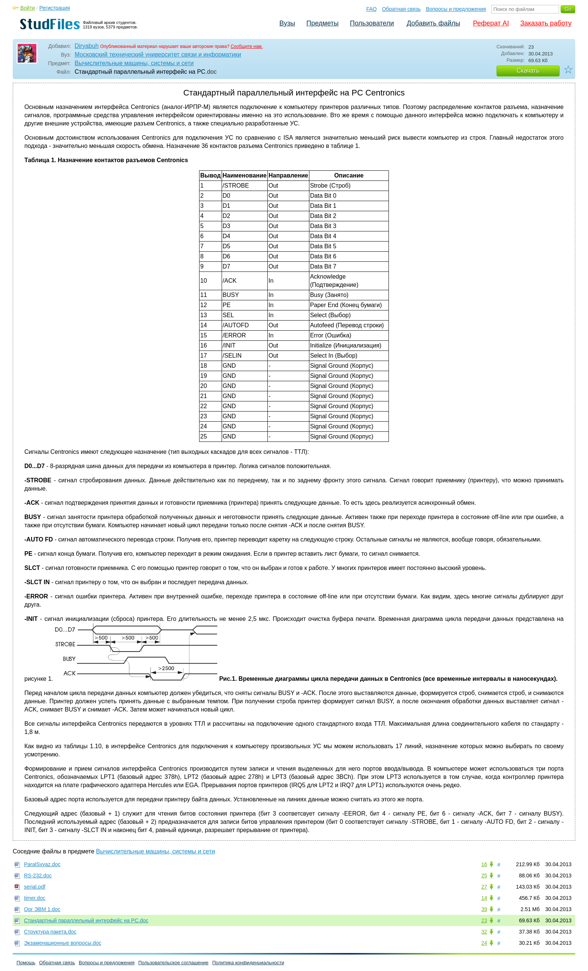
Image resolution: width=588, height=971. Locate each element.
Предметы (322, 23)
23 (484, 920)
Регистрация (54, 8)
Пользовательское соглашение (173, 962)
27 (484, 887)
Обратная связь (401, 9)
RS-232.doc (38, 876)
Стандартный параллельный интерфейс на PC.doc (86, 920)
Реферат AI (491, 23)
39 (484, 909)
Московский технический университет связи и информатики (158, 54)
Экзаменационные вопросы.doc (62, 943)
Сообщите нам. (247, 46)
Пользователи (372, 23)
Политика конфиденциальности (248, 962)
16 (484, 864)
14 (484, 898)
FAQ (371, 9)
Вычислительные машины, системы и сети (134, 63)
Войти (27, 8)
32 (484, 932)
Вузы (287, 23)
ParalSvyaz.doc (42, 864)
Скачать (528, 70)
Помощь (25, 962)
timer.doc (34, 898)
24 (484, 943)
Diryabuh (87, 46)
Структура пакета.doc (50, 932)
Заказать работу (546, 23)
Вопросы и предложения (456, 9)
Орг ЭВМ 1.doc (42, 909)
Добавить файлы (433, 23)
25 (484, 876)
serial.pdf (34, 887)
